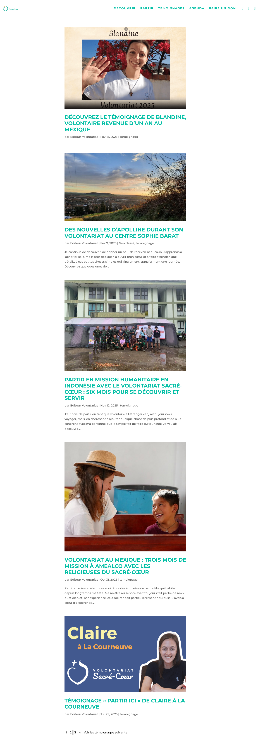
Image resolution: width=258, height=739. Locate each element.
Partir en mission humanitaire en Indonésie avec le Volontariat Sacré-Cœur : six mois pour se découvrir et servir (123, 388)
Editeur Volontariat (84, 136)
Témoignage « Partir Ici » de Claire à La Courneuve (124, 703)
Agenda (196, 8)
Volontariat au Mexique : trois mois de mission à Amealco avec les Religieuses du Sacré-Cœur (125, 566)
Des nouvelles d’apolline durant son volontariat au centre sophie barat (123, 232)
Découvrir (125, 8)
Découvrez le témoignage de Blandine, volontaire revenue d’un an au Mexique (125, 123)
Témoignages (171, 8)
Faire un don (222, 8)
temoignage (129, 136)
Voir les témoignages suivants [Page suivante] (105, 732)
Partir (147, 8)
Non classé (126, 243)
